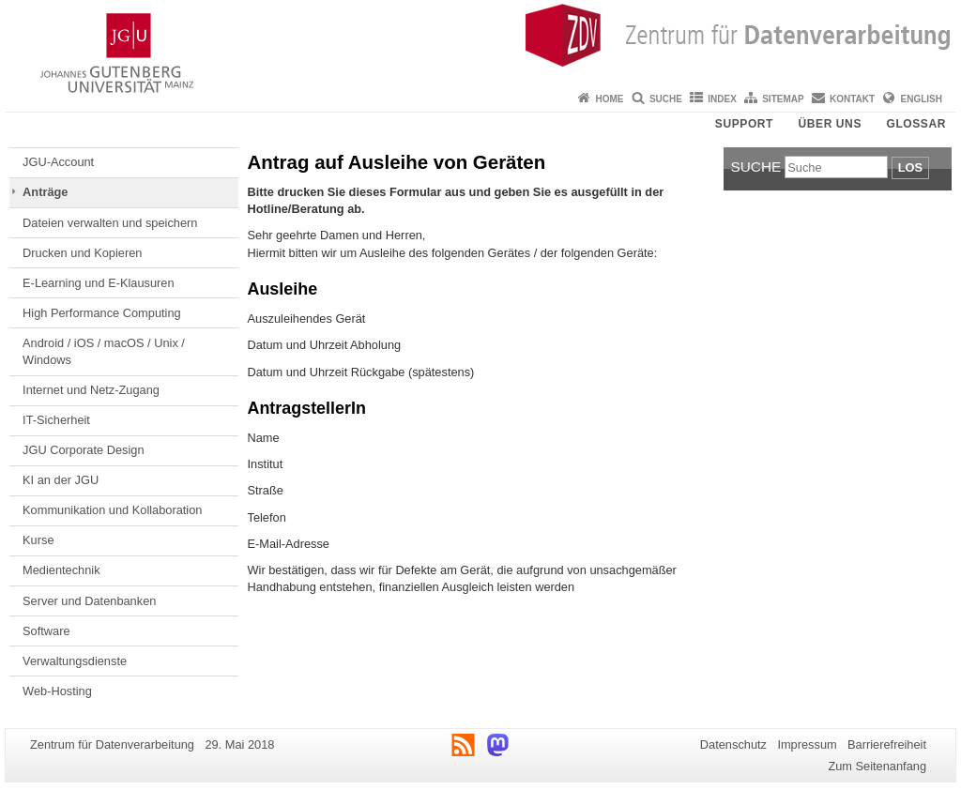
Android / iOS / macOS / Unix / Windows (104, 351)
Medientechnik (61, 570)
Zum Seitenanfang (877, 766)
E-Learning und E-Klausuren (99, 283)
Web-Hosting (57, 691)
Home (610, 99)
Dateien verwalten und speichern (110, 223)
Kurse (38, 540)
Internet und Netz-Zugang (91, 390)
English (921, 99)
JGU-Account (58, 162)
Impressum (806, 744)
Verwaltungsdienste (75, 661)
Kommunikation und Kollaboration (112, 510)
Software (46, 631)
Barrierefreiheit (886, 744)
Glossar (916, 123)
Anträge (45, 192)
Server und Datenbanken (89, 601)
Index (722, 99)
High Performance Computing (102, 313)
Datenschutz (733, 744)
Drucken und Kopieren (82, 253)
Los (910, 167)
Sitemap (782, 99)
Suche (665, 99)
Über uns (830, 123)
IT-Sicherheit (56, 420)
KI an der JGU (61, 480)
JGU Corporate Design (83, 450)
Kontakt (852, 99)
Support (744, 123)
